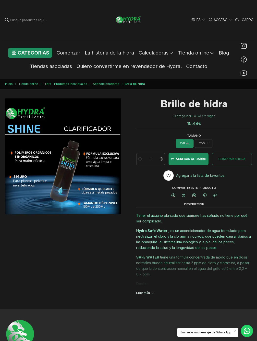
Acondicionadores (106, 83)
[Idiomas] (198, 19)
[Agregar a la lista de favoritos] (194, 175)
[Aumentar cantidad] (161, 159)
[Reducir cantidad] (140, 159)
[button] (30, 53)
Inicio (9, 83)
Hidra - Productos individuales (65, 83)
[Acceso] (220, 19)
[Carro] (244, 19)
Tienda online (28, 83)
